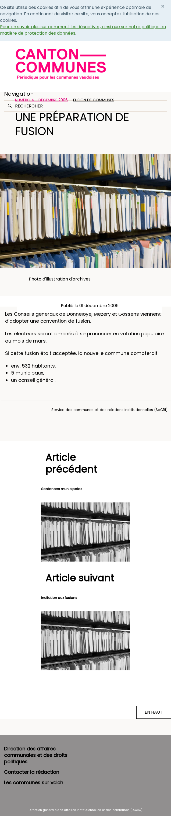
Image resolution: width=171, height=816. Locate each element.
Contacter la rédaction (31, 772)
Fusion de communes (93, 100)
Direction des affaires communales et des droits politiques (35, 755)
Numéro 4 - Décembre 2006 (41, 100)
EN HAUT (154, 712)
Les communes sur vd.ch (33, 782)
